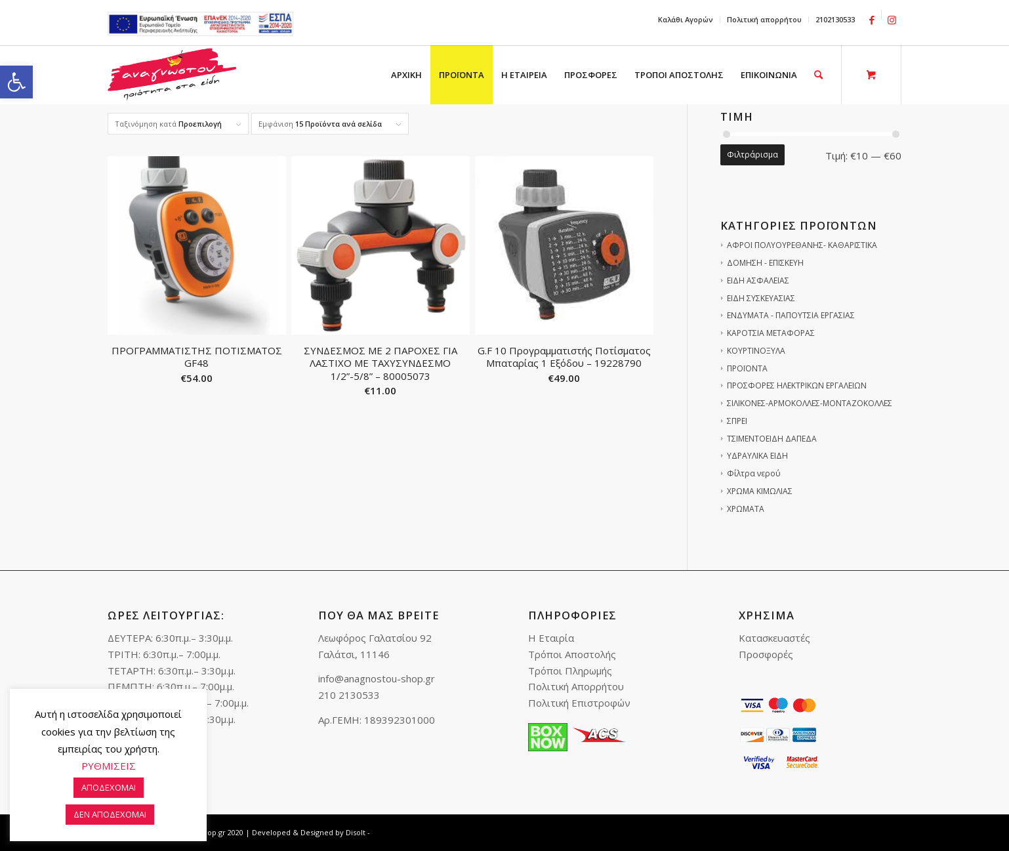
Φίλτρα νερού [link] (754, 473)
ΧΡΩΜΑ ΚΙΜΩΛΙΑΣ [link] (760, 491)
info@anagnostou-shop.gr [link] (376, 678)
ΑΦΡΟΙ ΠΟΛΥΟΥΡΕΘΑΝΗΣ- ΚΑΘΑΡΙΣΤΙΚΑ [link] (802, 245)
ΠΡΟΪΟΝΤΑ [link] (747, 368)
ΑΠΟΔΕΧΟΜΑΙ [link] (108, 787)
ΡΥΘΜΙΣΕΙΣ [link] (108, 765)
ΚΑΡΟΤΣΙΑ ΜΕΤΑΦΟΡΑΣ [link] (771, 333)
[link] (16, 82)
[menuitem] (685, 19)
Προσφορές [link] (766, 654)
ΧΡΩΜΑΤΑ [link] (745, 508)
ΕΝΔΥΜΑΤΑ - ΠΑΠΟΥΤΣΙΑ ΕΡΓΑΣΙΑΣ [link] (791, 315)
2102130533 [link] (835, 19)
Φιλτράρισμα (752, 154)
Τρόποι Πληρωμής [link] (570, 670)
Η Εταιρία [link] (551, 637)
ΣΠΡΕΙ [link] (737, 420)
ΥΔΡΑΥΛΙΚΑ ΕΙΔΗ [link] (757, 455)
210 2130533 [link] (349, 694)
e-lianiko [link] (200, 24)
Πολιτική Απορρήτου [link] (576, 686)
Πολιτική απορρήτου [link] (764, 19)
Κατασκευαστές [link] (774, 637)
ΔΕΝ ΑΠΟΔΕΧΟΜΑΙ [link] (109, 814)
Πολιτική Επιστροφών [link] (579, 702)
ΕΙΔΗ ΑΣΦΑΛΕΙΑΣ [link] (758, 280)
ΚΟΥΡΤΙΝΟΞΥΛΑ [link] (756, 350)
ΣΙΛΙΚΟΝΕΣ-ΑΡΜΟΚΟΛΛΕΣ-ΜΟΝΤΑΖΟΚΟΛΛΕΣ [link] (809, 403)
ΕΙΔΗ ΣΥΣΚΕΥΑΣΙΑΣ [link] (761, 298)
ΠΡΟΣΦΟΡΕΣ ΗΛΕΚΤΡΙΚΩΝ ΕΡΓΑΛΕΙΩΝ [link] (797, 385)
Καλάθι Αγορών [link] (685, 19)
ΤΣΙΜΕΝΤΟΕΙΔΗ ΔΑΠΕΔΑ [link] (772, 438)
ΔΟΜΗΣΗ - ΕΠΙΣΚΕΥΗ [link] (765, 262)
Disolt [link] (355, 832)
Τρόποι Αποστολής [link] (572, 654)
